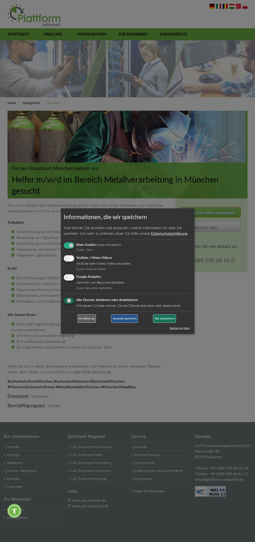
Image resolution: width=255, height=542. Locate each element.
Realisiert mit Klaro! (180, 328)
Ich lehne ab (86, 318)
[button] (14, 511)
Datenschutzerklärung (169, 233)
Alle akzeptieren (165, 318)
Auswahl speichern (125, 318)
